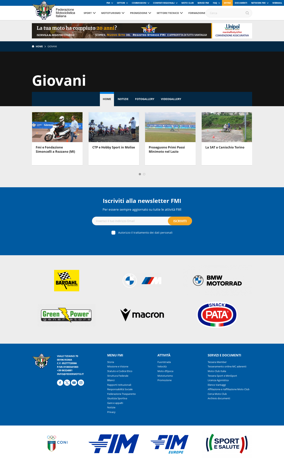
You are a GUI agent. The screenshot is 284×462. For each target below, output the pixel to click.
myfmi (227, 2)
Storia (110, 362)
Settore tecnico (168, 13)
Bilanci (111, 380)
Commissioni (139, 2)
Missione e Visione (117, 366)
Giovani (52, 46)
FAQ (215, 2)
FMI (108, 2)
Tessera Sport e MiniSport (222, 375)
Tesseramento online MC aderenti (227, 366)
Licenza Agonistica (218, 380)
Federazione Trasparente (121, 394)
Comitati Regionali (164, 2)
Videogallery (171, 99)
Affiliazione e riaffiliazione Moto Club (228, 389)
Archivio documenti (219, 398)
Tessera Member (217, 362)
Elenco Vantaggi (217, 385)
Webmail (277, 2)
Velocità (162, 366)
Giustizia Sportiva (117, 398)
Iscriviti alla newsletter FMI (142, 201)
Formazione (196, 13)
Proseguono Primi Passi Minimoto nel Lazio (167, 149)
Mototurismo (111, 13)
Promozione (138, 13)
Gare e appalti (115, 403)
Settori (121, 2)
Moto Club (187, 2)
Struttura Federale (117, 375)
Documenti (241, 2)
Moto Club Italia (217, 371)
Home (39, 46)
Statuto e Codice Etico (119, 371)
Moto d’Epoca (165, 371)
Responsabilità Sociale (120, 389)
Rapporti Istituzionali (119, 385)
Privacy (111, 412)
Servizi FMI (203, 2)
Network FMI (258, 2)
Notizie (123, 99)
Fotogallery (144, 99)
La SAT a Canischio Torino (224, 147)
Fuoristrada (164, 362)
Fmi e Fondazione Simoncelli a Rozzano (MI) (55, 149)
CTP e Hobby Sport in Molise (113, 147)
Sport (88, 13)
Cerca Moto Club (217, 394)
